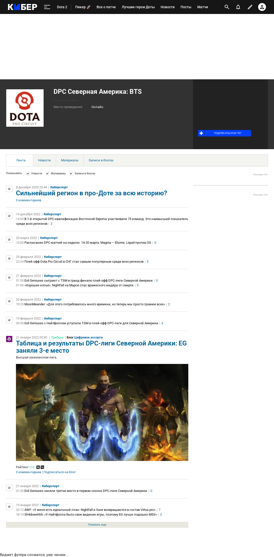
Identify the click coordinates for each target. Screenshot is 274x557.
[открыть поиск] (227, 7)
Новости (44, 160)
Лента (20, 160)
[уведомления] (238, 7)
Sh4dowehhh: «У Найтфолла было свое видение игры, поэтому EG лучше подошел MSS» (90, 514)
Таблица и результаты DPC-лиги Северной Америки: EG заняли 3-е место (101, 346)
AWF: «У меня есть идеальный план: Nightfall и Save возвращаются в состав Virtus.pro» (89, 510)
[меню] (47, 7)
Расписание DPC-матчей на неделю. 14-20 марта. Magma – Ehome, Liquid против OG (87, 242)
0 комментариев (28, 200)
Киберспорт (59, 187)
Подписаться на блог (60, 472)
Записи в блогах (101, 160)
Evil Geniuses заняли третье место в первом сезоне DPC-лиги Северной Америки (85, 491)
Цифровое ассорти (88, 337)
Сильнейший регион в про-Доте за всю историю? (91, 193)
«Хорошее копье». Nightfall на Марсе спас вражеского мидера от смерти (79, 285)
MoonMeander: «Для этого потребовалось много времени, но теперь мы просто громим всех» (94, 304)
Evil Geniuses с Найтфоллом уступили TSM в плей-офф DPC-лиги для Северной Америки (91, 323)
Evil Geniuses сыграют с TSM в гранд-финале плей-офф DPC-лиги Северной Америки (88, 280)
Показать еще (97, 524)
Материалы (69, 160)
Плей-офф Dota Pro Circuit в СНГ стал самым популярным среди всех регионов (83, 261)
